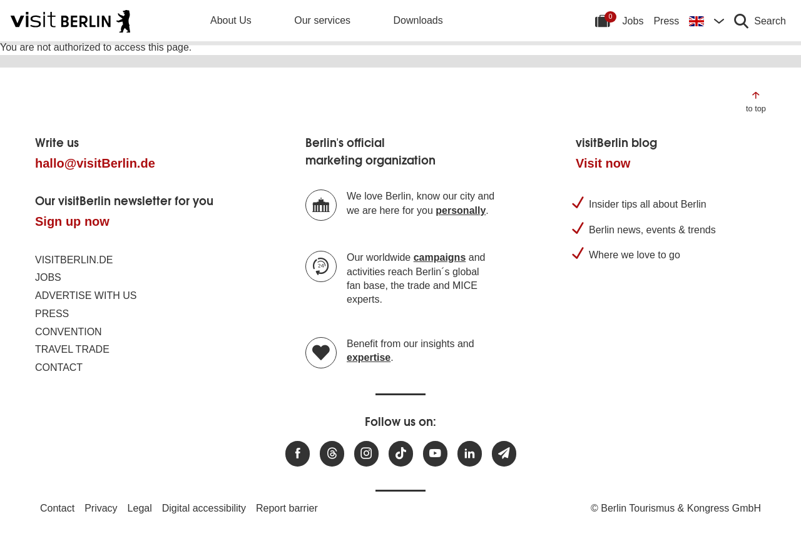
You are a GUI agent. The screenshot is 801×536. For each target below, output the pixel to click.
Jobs (633, 21)
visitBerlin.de (74, 260)
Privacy (100, 508)
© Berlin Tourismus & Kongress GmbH (676, 508)
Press (666, 21)
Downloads (418, 20)
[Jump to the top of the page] (756, 101)
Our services (322, 20)
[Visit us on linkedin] (469, 454)
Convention (68, 331)
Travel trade (72, 349)
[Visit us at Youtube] (435, 454)
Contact (59, 367)
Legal (140, 508)
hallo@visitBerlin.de (95, 163)
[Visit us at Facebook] (297, 454)
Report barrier (287, 508)
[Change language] (706, 21)
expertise (368, 357)
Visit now (603, 163)
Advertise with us (85, 295)
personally (461, 210)
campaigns (440, 257)
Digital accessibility (204, 508)
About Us (231, 20)
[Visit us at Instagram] (366, 454)
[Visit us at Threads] (332, 454)
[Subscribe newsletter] (504, 454)
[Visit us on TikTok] (401, 454)
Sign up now (72, 221)
